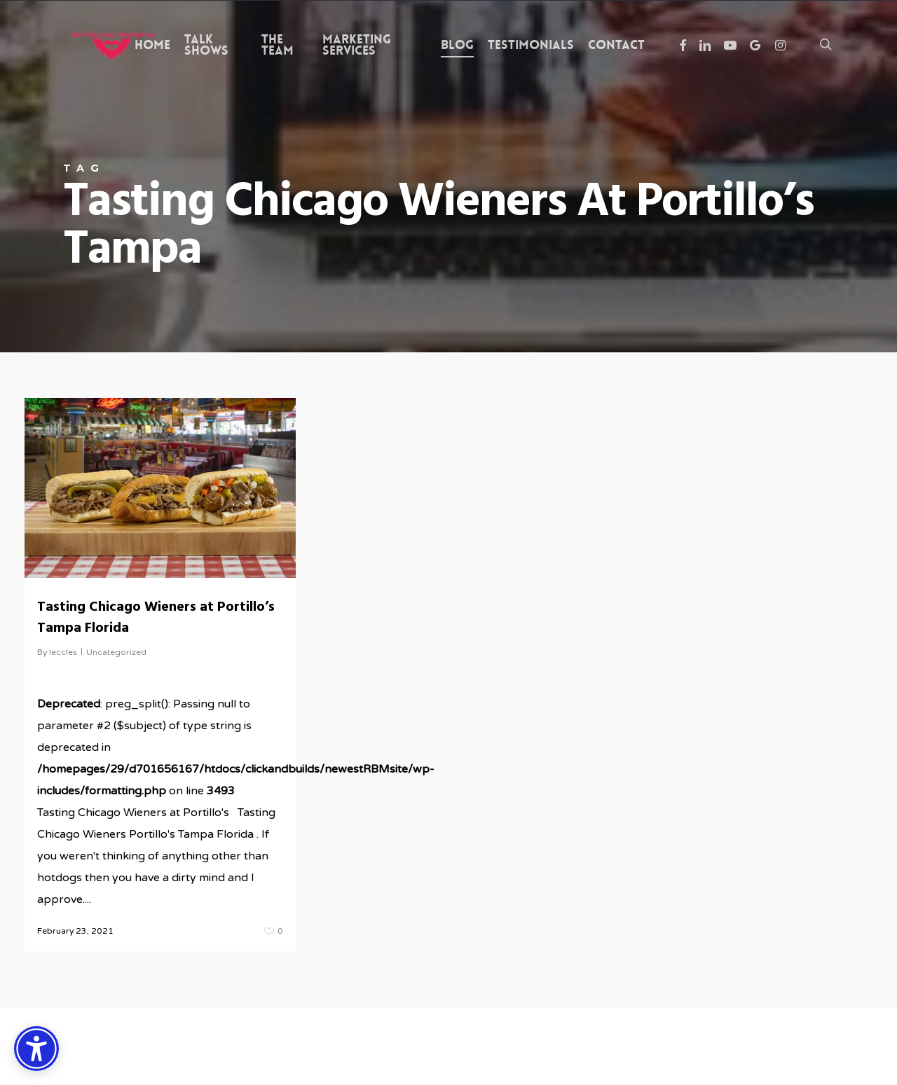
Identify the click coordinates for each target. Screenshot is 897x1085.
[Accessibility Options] (36, 1048)
